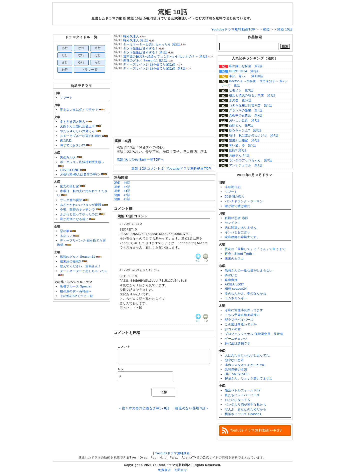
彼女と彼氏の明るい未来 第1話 (252, 95)
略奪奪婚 (231, 280)
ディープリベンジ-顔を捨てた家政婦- (150, 64)
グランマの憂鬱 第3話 (246, 110)
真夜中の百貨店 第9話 (246, 115)
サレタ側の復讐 (71, 200)
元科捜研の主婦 (236, 369)
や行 (81, 62)
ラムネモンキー (236, 298)
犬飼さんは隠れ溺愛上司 (77, 126)
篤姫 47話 (122, 186)
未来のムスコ (234, 258)
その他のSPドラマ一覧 (76, 296)
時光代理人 (131, 36)
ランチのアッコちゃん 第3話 (251, 160)
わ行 (65, 69)
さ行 (98, 48)
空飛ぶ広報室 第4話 (244, 140)
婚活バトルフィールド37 (243, 390)
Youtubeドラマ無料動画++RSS (256, 430)
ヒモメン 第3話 (241, 90)
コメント (124, 346)
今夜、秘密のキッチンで (77, 209)
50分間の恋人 (235, 196)
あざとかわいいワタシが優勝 (80, 205)
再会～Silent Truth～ (240, 253)
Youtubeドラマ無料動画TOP (189, 168)
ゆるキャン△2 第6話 (245, 130)
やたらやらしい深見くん (77, 131)
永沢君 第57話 (240, 100)
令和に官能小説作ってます (244, 310)
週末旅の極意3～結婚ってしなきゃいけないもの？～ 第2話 (165, 56)
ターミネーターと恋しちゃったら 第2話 (151, 44)
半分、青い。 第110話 (246, 76)
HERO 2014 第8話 (244, 71)
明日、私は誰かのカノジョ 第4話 (254, 135)
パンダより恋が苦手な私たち (245, 404)
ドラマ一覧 (90, 69)
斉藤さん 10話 (239, 155)
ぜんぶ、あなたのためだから (245, 409)
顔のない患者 (234, 360)
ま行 (65, 62)
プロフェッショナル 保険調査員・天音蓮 (254, 334)
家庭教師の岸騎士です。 (242, 237)
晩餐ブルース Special (75, 286)
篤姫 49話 (122, 182)
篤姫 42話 (122, 195)
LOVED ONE (69, 170)
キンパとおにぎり (237, 232)
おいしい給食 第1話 (244, 120)
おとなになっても (237, 400)
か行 (81, 48)
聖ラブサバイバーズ (239, 319)
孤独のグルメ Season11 (77, 256)
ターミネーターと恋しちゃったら (84, 271)
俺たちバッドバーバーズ (242, 395)
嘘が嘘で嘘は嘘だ (237, 206)
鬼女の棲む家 (69, 186)
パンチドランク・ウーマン (244, 201)
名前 (121, 369)
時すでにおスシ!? (72, 145)
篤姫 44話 (122, 190)
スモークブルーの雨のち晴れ (80, 136)
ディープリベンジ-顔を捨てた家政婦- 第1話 (154, 68)
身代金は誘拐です (237, 343)
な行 (81, 55)
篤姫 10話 (172, 12)
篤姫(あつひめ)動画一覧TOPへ (140, 159)
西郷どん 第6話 (241, 125)
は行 (98, 55)
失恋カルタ (68, 157)
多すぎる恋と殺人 (72, 121)
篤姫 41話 (122, 199)
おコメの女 (233, 329)
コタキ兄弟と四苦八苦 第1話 (251, 105)
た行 (65, 55)
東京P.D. (66, 140)
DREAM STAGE (237, 374)
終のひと (231, 275)
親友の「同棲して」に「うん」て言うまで (255, 249)
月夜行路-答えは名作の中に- (80, 174)
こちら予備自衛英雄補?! (242, 315)
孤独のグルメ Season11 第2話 (145, 60)
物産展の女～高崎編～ (76, 291)
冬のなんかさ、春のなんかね (245, 293)
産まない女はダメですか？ (79, 109)
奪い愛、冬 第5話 (243, 145)
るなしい (66, 235)
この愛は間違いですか (241, 324)
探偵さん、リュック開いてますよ (249, 378)
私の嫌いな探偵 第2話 (246, 66)
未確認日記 (233, 187)
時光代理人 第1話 (135, 40)
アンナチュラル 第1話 (246, 165)
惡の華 (64, 231)
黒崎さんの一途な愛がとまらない (249, 270)
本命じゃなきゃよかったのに (245, 365)
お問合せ (180, 470)
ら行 (98, 62)
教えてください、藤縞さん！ (80, 266)
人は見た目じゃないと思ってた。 (249, 355)
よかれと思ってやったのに (79, 214)
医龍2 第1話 (238, 150)
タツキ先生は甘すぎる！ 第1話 (145, 52)
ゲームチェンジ (236, 338)
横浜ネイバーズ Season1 (243, 414)
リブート (66, 97)
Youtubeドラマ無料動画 (172, 453)
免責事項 (164, 470)
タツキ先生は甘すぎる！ (140, 48)
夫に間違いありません (241, 227)
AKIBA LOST (234, 284)
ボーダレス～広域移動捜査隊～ (82, 162)
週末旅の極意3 (70, 261)
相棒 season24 (236, 288)
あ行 (65, 48)
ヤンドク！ (233, 223)
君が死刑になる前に (74, 219)
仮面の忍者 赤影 (236, 218)
